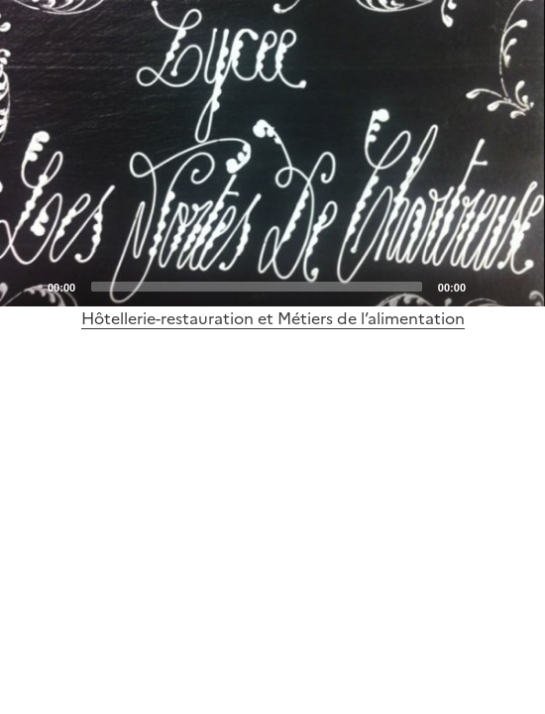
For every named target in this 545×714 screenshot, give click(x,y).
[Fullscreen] (518, 286)
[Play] (272, 153)
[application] (272, 153)
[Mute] (486, 286)
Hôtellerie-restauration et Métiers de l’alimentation (273, 318)
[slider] (256, 287)
